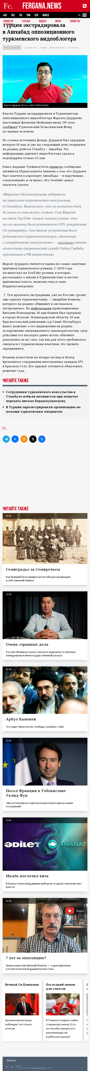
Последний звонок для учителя (60, 987)
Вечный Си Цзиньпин (22, 984)
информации (41, 308)
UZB (36, 15)
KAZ (5, 15)
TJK (20, 15)
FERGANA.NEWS (42, 6)
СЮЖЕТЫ (75, 21)
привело (56, 167)
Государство (30, 47)
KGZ (13, 15)
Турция (43, 47)
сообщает (10, 127)
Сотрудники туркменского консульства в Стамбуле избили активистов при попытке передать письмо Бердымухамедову (42, 396)
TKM (28, 15)
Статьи (26, 21)
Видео (42, 21)
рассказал (66, 242)
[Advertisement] (45, 480)
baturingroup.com (38, 1068)
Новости (8, 21)
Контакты (11, 1060)
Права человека (57, 47)
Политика (73, 47)
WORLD (46, 15)
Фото (58, 21)
